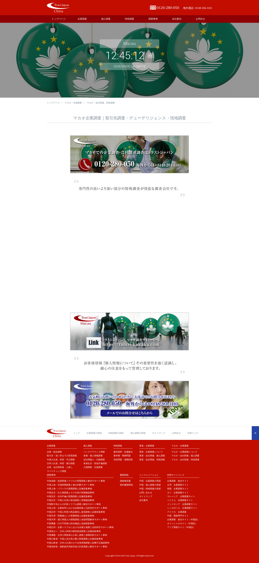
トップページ (59, 19)
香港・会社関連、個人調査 (152, 455)
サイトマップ (158, 433)
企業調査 (82, 19)
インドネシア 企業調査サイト (182, 504)
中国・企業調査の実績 (150, 481)
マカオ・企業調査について (184, 452)
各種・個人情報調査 (93, 455)
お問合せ (200, 19)
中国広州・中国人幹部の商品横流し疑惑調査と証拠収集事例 (76, 512)
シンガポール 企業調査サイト (182, 508)
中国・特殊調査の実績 (150, 488)
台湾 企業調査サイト (178, 485)
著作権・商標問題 (122, 455)
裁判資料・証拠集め (123, 452)
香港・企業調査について (151, 452)
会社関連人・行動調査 (94, 459)
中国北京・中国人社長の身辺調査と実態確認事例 (70, 500)
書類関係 (124, 475)
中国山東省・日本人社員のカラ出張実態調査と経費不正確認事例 (78, 543)
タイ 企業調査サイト (178, 492)
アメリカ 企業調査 (176, 512)
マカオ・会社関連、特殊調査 (185, 459)
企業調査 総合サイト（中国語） (183, 519)
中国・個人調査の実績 (150, 485)
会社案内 (176, 19)
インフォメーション (149, 475)
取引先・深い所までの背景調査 (62, 455)
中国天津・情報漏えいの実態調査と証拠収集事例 (70, 515)
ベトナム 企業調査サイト (180, 500)
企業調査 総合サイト (178, 481)
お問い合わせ (145, 492)
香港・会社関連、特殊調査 (152, 459)
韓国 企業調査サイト (178, 488)
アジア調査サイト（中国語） (181, 527)
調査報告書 (125, 481)
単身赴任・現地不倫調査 (95, 463)
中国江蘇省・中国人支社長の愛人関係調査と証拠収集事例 (75, 539)
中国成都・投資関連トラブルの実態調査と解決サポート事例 (76, 481)
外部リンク (192, 433)
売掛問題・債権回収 (123, 459)
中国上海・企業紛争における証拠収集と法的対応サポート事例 (77, 508)
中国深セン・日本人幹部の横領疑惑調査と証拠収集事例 (74, 531)
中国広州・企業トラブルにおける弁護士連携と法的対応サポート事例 (80, 527)
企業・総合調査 (54, 452)
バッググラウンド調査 (94, 452)
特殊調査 (129, 19)
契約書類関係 (126, 485)
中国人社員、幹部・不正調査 (61, 459)
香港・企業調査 (146, 445)
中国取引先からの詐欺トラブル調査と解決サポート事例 (74, 504)
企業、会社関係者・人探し (60, 467)
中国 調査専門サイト (178, 515)
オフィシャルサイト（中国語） (182, 523)
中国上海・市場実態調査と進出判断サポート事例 (70, 485)
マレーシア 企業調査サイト (181, 496)
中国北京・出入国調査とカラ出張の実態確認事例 (70, 492)
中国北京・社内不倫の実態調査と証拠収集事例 (69, 496)
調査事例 (153, 19)
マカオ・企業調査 (73, 103)
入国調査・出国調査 (93, 467)
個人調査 (106, 19)
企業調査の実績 (94, 433)
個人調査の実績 (138, 433)
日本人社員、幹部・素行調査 (61, 463)
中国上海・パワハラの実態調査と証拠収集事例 (69, 488)
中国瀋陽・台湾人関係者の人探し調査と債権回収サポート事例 (77, 535)
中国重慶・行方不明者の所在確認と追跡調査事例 (70, 523)
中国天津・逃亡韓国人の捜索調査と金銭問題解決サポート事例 (77, 519)
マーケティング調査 (56, 471)
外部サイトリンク (175, 475)
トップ (76, 433)
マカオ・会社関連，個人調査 (185, 455)
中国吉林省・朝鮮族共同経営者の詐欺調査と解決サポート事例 (77, 546)
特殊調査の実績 (116, 433)
